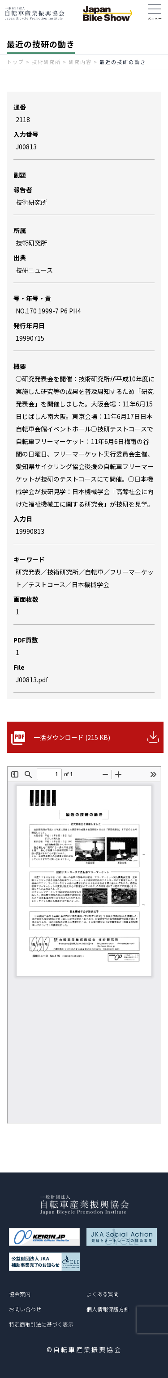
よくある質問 (102, 1294)
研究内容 (80, 61)
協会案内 (19, 1294)
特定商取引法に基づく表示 (41, 1324)
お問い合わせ (25, 1309)
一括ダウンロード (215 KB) (72, 737)
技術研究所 (46, 61)
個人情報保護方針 (107, 1309)
